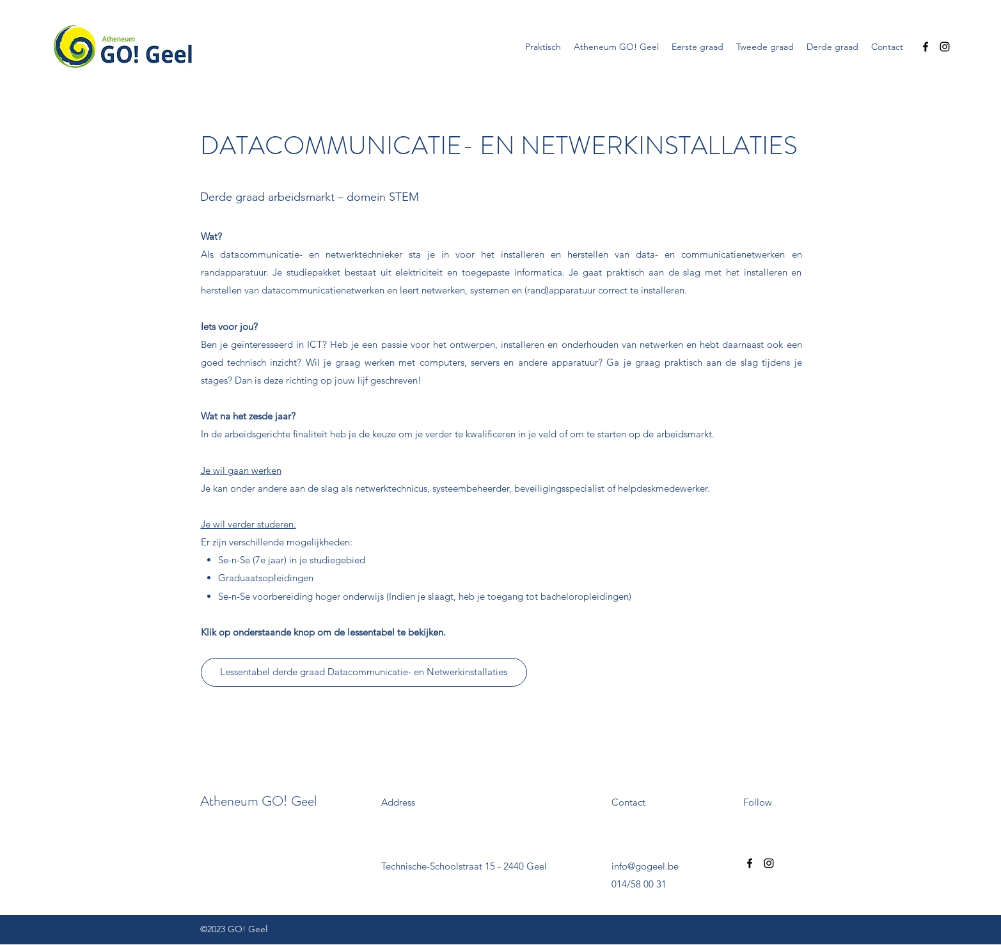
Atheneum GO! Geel (258, 801)
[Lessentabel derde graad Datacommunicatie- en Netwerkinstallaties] (364, 672)
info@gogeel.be (645, 866)
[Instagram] (944, 46)
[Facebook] (925, 46)
